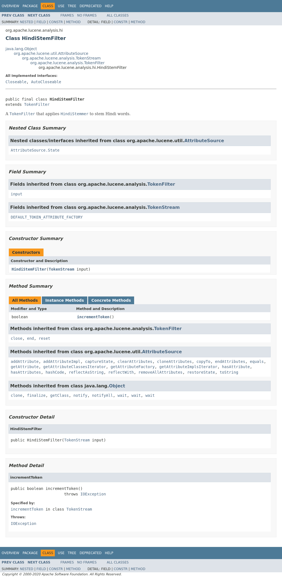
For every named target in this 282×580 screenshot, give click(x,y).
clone (16, 395)
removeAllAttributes (161, 372)
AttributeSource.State (35, 150)
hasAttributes (26, 372)
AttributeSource (204, 140)
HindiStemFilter (29, 269)
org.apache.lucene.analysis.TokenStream (61, 58)
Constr (56, 22)
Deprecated (91, 6)
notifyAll (102, 395)
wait (122, 395)
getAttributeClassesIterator (74, 367)
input (16, 194)
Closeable (16, 82)
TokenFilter (37, 104)
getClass (59, 395)
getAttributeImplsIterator (188, 367)
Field (41, 22)
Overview (10, 6)
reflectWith (121, 372)
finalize (36, 395)
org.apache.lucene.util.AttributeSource (51, 53)
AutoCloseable (46, 82)
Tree (72, 6)
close (16, 338)
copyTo (203, 361)
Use (61, 6)
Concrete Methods (111, 300)
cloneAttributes (174, 361)
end (30, 338)
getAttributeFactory (132, 367)
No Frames (87, 15)
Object (117, 386)
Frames (67, 15)
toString (229, 372)
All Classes (118, 15)
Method (73, 22)
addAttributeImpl (61, 361)
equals (257, 361)
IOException (93, 494)
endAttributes (230, 361)
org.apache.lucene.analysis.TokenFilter (67, 63)
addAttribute (25, 361)
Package (30, 6)
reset (44, 338)
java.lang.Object (21, 49)
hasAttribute (236, 367)
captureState (99, 361)
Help (109, 6)
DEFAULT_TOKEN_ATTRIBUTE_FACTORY (47, 217)
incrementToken (93, 317)
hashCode (54, 372)
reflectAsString (86, 372)
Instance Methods (64, 300)
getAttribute (25, 367)
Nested (26, 22)
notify (81, 395)
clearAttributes (135, 361)
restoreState (201, 372)
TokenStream (163, 207)
